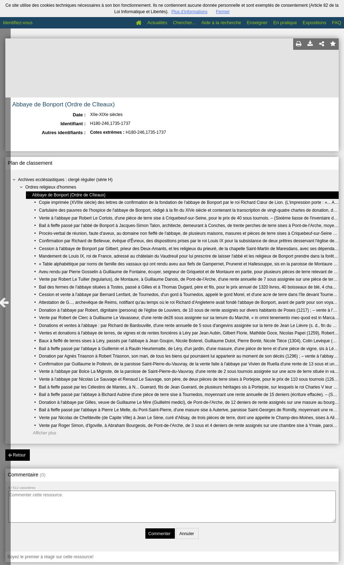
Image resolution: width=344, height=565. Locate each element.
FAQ (336, 22)
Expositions (314, 22)
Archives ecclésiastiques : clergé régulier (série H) (65, 179)
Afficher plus (45, 433)
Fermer (223, 11)
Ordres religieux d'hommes (50, 187)
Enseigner (257, 22)
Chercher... (184, 22)
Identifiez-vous (18, 22)
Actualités (157, 22)
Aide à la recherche (221, 22)
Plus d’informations (189, 11)
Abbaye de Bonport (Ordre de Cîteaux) (69, 194)
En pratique (285, 22)
